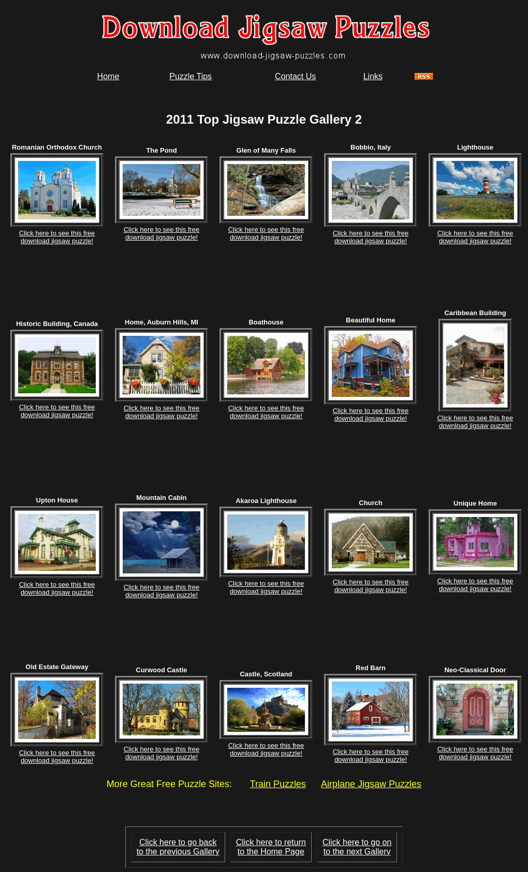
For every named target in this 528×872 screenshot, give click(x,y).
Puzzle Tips (190, 76)
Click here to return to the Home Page (271, 847)
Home (108, 76)
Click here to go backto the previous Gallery (178, 847)
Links (373, 76)
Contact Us (295, 76)
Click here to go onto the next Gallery (356, 847)
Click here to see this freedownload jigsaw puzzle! (57, 237)
